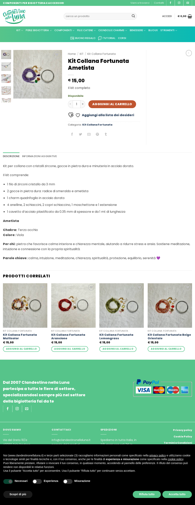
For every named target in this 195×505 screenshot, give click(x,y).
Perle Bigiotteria (39, 30)
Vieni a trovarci (139, 3)
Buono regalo (82, 38)
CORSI (122, 38)
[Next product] (189, 53)
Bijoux (153, 30)
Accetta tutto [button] (177, 494)
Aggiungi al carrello (112, 104)
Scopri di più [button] (18, 494)
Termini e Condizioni (178, 442)
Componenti (64, 30)
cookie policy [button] (175, 459)
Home (72, 54)
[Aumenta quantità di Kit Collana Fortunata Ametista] (83, 104)
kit (19, 30)
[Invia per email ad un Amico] (89, 134)
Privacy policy (182, 430)
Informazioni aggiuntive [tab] (39, 156)
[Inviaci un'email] (187, 3)
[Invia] (133, 16)
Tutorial (106, 38)
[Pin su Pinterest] (97, 134)
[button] (167, 16)
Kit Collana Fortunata (101, 54)
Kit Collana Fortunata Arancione (68, 336)
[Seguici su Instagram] (179, 3)
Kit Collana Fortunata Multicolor (20, 336)
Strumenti (168, 30)
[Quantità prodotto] (77, 104)
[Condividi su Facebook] (72, 134)
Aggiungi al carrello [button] (21, 348)
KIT (81, 54)
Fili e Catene (86, 30)
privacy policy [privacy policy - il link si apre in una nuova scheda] (157, 455)
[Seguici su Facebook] (170, 3)
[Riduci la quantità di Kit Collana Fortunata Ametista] (70, 104)
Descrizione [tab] (11, 156)
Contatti (159, 3)
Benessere (138, 30)
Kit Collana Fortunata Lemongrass (116, 336)
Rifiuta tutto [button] (147, 494)
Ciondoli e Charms (112, 30)
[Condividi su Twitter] (80, 134)
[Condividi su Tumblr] (106, 134)
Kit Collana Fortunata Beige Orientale (169, 336)
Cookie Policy (183, 436)
